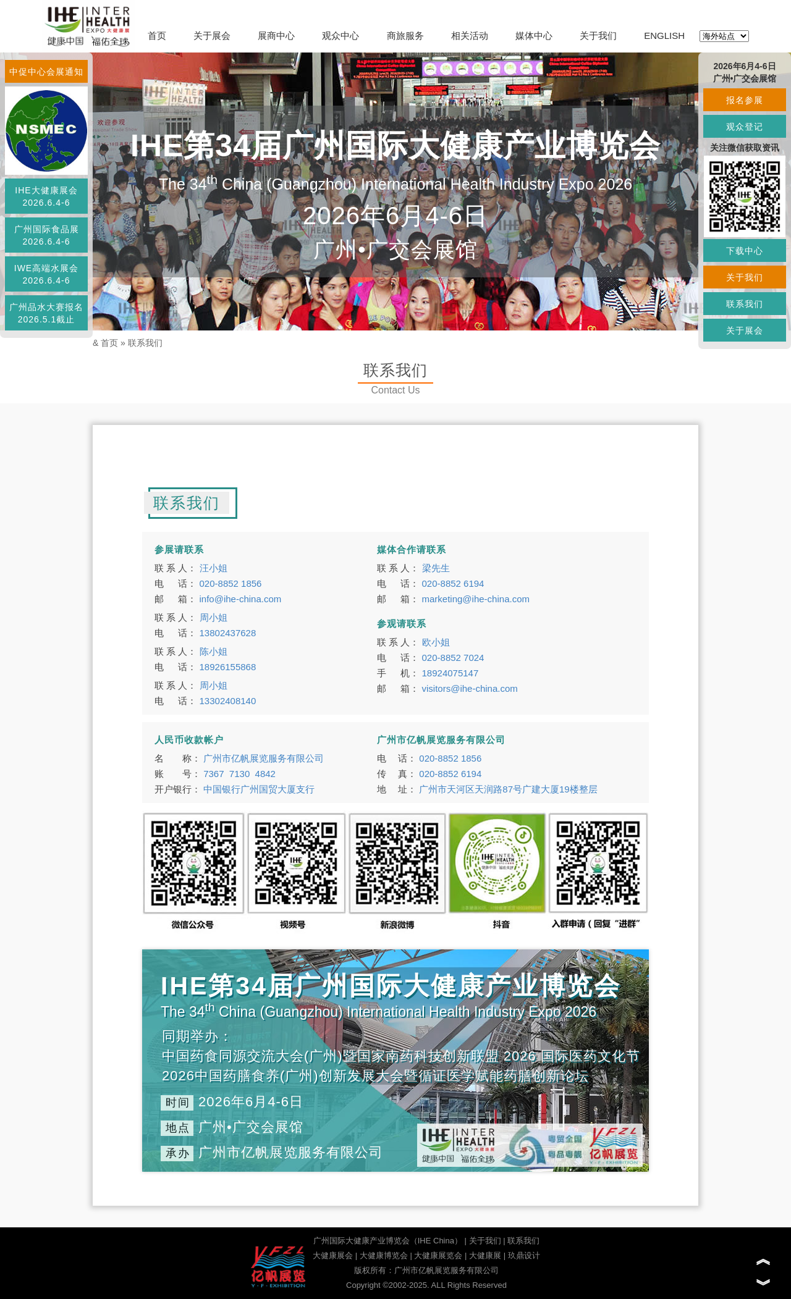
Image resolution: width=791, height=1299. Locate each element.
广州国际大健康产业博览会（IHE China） (387, 1240)
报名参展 (744, 100)
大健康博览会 (384, 1255)
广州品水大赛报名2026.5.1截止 (46, 313)
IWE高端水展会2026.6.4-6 (46, 274)
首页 (157, 35)
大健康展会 (333, 1255)
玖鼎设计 (524, 1255)
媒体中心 (533, 35)
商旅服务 (405, 35)
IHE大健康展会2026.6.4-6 (46, 196)
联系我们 (145, 343)
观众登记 (744, 127)
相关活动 (469, 35)
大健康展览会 (438, 1255)
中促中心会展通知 (46, 72)
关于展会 (212, 35)
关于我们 (598, 35)
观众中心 (340, 35)
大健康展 (485, 1255)
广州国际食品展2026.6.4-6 (46, 235)
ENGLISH (664, 35)
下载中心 (744, 251)
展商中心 (276, 35)
